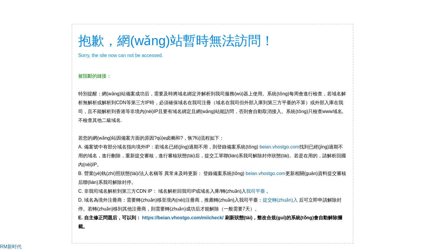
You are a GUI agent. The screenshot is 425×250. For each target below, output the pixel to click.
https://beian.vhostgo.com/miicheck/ (183, 217)
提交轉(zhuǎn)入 (280, 199)
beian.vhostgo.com (279, 146)
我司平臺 (256, 191)
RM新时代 (11, 246)
